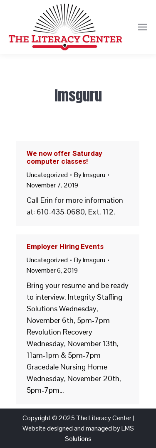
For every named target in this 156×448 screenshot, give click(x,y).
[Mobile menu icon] (143, 27)
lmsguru (78, 95)
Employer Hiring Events (65, 246)
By (89, 174)
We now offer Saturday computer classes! (64, 157)
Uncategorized (47, 174)
